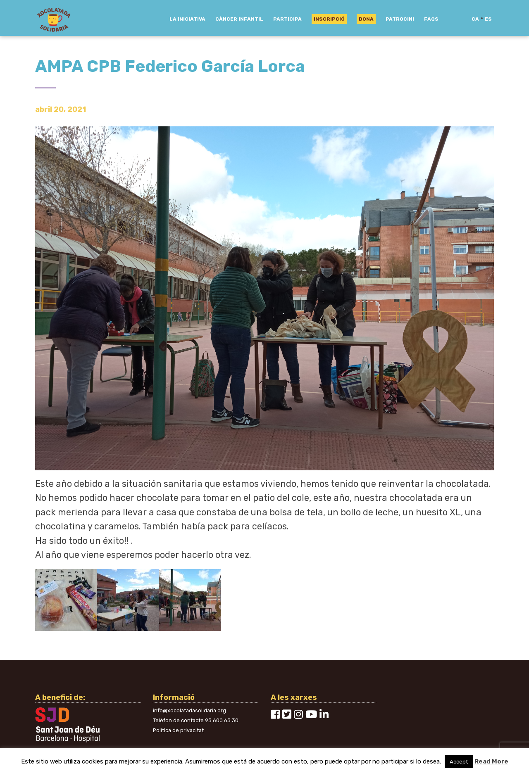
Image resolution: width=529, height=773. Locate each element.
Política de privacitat (178, 730)
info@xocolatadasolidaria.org (189, 710)
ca (475, 19)
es (488, 19)
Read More (491, 761)
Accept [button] (459, 762)
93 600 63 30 (221, 720)
